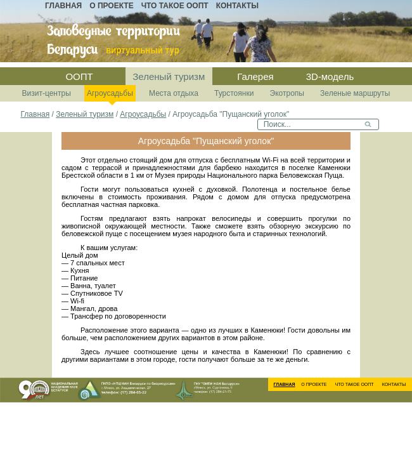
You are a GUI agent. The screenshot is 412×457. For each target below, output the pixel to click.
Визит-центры (46, 93)
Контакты (237, 5)
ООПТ (79, 76)
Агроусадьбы (110, 93)
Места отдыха (173, 93)
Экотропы (287, 93)
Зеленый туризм (168, 76)
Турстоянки (234, 93)
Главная (63, 5)
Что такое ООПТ (175, 5)
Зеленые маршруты (355, 93)
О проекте (111, 5)
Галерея (255, 76)
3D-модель (330, 76)
